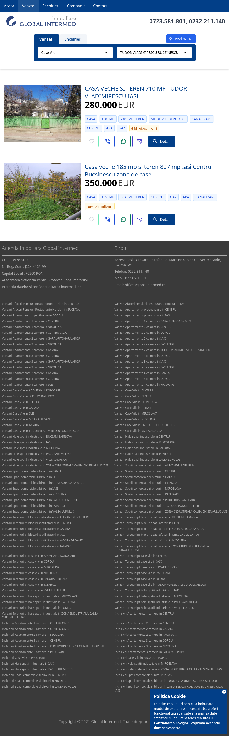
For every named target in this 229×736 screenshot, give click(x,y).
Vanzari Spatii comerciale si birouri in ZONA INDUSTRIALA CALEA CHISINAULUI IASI (171, 512)
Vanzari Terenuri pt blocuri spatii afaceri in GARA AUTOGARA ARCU (159, 529)
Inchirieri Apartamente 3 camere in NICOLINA (146, 646)
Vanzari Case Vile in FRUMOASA (136, 402)
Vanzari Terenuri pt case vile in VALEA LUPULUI (33, 590)
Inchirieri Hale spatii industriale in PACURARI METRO (37, 669)
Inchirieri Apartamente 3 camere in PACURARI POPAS (150, 652)
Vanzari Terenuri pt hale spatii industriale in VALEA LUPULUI (155, 608)
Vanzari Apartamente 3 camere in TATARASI (31, 373)
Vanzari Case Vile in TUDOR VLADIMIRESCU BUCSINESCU (40, 431)
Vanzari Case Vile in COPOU (20, 402)
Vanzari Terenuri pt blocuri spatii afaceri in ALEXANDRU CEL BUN (45, 517)
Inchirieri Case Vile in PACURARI (23, 658)
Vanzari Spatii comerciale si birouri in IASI (30, 488)
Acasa (9, 5)
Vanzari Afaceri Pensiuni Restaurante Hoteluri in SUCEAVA (41, 310)
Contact (100, 5)
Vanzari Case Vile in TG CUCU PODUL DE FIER (145, 425)
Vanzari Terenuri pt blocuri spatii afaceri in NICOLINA (150, 540)
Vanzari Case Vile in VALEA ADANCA (138, 431)
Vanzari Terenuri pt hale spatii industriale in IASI (147, 590)
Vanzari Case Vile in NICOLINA (135, 419)
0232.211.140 (207, 21)
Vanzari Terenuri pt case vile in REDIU (140, 579)
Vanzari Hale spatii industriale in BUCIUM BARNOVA (37, 436)
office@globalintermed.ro (145, 285)
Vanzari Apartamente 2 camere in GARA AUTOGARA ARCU (41, 338)
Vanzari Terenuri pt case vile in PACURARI (142, 573)
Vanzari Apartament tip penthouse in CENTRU (146, 310)
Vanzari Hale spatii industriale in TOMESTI (143, 454)
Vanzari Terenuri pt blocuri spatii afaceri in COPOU (149, 523)
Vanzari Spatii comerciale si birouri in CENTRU (145, 471)
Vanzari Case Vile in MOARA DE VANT (27, 419)
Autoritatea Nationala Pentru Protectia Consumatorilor (45, 280)
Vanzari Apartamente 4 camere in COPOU (143, 379)
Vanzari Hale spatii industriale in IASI (27, 442)
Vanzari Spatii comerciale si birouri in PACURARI (147, 494)
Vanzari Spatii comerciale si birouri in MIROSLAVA (148, 488)
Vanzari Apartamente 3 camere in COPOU (143, 356)
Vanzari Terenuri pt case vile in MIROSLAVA (31, 567)
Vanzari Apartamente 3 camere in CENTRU (30, 356)
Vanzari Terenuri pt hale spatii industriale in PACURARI (38, 602)
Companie (76, 5)
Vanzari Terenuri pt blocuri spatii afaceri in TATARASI (37, 546)
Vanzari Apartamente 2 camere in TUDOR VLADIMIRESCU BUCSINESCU (162, 350)
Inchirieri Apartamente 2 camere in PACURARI (146, 635)
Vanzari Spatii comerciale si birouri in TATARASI (33, 506)
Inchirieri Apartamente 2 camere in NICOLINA (33, 635)
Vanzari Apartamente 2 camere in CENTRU (143, 327)
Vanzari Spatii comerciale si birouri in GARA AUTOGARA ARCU (43, 483)
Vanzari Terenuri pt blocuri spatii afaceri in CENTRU (36, 523)
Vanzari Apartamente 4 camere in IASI (27, 385)
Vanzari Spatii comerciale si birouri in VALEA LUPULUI (38, 512)
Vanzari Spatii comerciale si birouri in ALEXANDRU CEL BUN (155, 465)
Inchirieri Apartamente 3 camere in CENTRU (31, 640)
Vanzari (28, 5)
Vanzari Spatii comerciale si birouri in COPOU (32, 477)
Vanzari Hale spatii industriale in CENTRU (142, 436)
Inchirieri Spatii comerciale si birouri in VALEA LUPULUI (39, 687)
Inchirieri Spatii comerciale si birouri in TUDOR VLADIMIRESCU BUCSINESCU (166, 681)
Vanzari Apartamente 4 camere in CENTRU (30, 379)
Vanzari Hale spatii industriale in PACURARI (144, 448)
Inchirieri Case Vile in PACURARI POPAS (141, 658)
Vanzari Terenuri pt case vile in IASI (138, 562)
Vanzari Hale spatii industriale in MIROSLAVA (145, 442)
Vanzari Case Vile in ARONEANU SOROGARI (31, 390)
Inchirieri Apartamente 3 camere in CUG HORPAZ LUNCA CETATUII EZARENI (53, 646)
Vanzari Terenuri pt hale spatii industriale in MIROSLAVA (39, 596)
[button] (108, 141)
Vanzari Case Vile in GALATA (20, 408)
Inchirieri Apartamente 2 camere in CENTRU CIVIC (35, 629)
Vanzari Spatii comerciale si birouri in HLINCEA (146, 483)
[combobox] (75, 52)
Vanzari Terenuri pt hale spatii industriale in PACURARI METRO (156, 602)
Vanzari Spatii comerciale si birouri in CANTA (32, 471)
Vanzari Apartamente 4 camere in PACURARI (144, 385)
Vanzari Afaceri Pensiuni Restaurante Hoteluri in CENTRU (40, 304)
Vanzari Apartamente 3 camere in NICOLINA (32, 367)
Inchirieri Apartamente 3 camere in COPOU (144, 640)
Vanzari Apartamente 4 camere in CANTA (142, 373)
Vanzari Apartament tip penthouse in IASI (143, 315)
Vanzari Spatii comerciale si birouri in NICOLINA (34, 494)
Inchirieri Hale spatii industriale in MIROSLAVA (146, 663)
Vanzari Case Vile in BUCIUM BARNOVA (28, 396)
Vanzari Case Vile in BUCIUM (134, 390)
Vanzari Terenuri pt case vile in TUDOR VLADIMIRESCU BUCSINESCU (160, 585)
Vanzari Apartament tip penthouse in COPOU (32, 315)
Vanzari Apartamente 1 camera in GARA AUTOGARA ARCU (154, 321)
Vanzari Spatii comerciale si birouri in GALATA (145, 477)
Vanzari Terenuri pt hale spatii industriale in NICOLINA (151, 596)
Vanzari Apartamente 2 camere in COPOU (143, 333)
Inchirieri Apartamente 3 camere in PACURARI (33, 652)
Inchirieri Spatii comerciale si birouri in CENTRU (34, 675)
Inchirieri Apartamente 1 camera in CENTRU (144, 613)
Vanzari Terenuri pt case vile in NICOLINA (30, 573)
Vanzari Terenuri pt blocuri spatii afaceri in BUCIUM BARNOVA (156, 517)
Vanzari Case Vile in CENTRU (134, 396)
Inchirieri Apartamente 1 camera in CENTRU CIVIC (35, 623)
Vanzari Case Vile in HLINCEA (134, 408)
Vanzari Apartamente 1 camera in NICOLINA (32, 327)
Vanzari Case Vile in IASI (18, 413)
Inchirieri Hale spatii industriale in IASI (28, 663)
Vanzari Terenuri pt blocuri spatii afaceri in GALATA (36, 529)
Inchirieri (51, 5)
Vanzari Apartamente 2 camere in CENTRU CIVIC (34, 333)
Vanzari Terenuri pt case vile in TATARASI (29, 585)
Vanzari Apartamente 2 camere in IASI (140, 338)
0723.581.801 (167, 21)
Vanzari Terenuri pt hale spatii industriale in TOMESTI (38, 608)
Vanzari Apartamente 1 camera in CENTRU (30, 321)
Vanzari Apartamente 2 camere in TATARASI (31, 350)
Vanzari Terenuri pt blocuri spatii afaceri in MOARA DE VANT (42, 540)
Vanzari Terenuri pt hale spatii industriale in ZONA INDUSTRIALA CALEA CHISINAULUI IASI (50, 615)
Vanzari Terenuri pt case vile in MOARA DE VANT (147, 567)
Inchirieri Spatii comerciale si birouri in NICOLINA (35, 681)
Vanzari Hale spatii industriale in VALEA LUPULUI (147, 460)
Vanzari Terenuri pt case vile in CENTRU (141, 556)
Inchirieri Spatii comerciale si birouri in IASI (144, 675)
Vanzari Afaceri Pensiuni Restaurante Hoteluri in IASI (150, 304)
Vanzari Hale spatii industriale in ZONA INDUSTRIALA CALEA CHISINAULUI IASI (55, 465)
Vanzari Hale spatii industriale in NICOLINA (31, 448)
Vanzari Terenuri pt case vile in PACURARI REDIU (34, 579)
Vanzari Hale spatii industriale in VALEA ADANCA (34, 460)
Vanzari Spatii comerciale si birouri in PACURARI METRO (39, 500)
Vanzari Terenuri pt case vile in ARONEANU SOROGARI (38, 556)
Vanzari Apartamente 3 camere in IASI (140, 361)
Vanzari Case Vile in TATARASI (21, 425)
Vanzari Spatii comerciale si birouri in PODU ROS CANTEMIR (155, 500)
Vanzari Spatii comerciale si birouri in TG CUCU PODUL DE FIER (157, 506)
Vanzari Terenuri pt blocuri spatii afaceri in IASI (33, 535)
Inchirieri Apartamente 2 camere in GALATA (144, 629)
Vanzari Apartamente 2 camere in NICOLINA (32, 344)
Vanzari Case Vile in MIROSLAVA (136, 413)
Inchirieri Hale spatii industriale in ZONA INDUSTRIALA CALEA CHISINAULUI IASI (169, 669)
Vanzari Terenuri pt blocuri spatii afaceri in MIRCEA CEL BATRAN (158, 535)
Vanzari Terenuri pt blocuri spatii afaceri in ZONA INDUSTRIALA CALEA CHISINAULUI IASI (162, 548)
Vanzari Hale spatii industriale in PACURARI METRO (36, 454)
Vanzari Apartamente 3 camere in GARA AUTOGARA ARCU (41, 361)
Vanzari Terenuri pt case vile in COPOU (28, 562)
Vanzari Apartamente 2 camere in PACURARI (144, 344)
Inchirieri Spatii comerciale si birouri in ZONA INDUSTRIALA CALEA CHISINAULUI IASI (169, 688)
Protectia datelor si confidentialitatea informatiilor (41, 286)
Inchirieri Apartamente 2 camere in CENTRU (144, 623)
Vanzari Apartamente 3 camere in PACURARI (144, 367)
